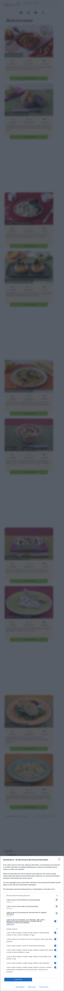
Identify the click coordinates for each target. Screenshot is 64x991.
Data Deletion (20, 987)
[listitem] (32, 895)
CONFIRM (18, 979)
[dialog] (32, 923)
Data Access (32, 987)
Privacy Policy (43, 987)
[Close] (60, 860)
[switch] (56, 900)
